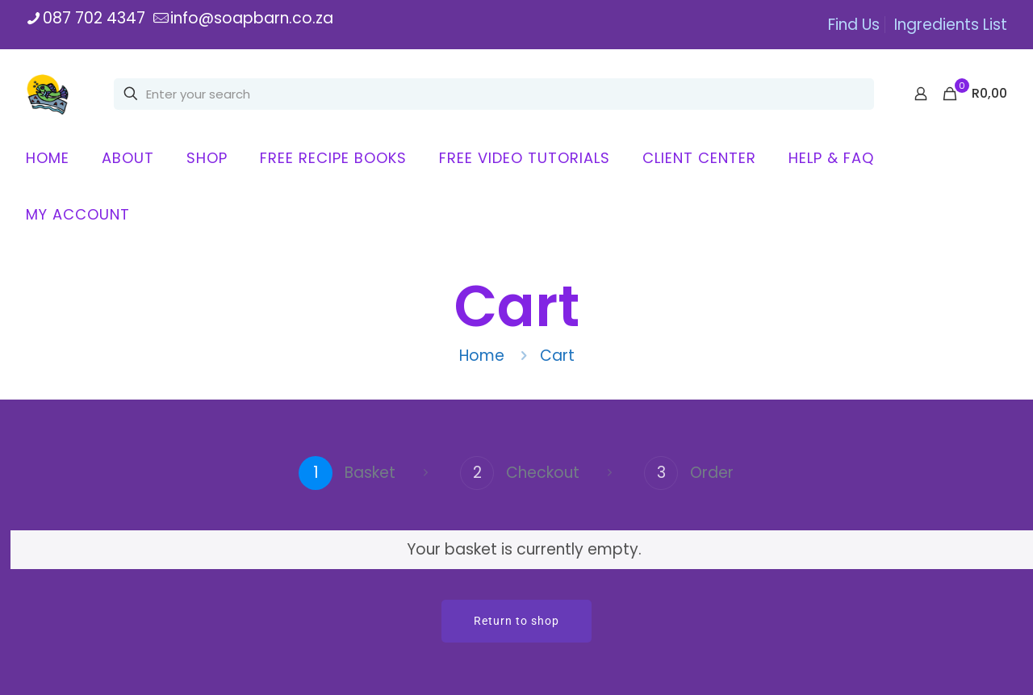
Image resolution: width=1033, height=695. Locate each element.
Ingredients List (950, 25)
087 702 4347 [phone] (94, 18)
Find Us (854, 25)
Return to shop (516, 620)
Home (481, 355)
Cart (557, 355)
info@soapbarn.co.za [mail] (251, 18)
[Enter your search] (494, 94)
